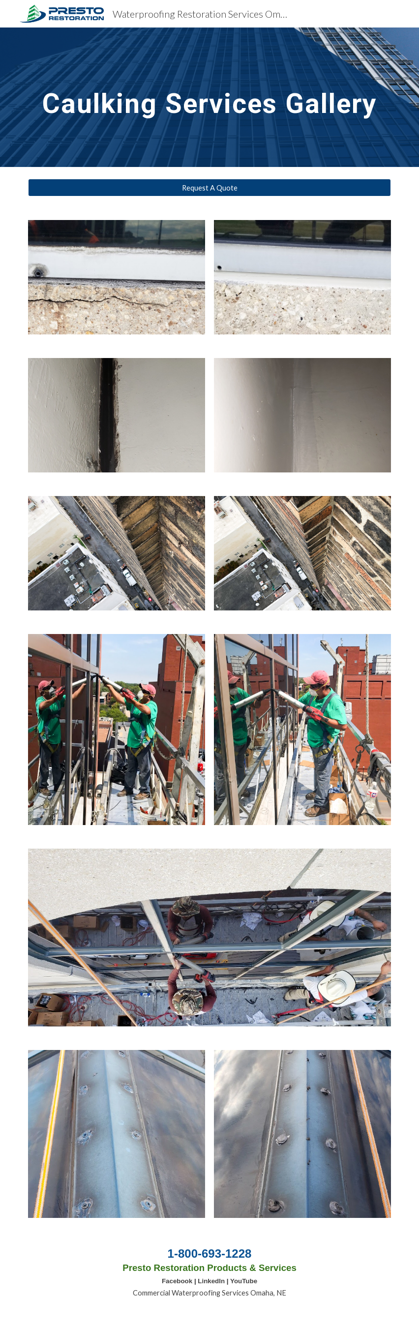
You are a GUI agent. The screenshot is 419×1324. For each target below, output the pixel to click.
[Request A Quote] (209, 187)
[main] (209, 97)
